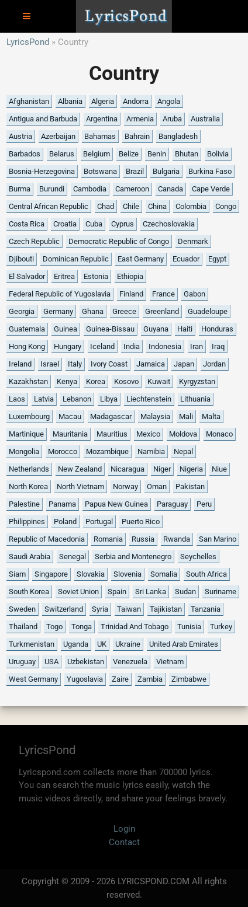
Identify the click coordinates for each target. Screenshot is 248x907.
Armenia (140, 118)
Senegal (72, 556)
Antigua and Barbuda (43, 118)
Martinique (26, 434)
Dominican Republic (76, 258)
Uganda (75, 644)
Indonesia (165, 346)
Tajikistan (166, 609)
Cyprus (122, 223)
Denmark (193, 241)
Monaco (219, 434)
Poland (65, 521)
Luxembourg (29, 416)
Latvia (44, 399)
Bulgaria (166, 171)
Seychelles (198, 556)
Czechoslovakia (169, 223)
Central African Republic (48, 206)
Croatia (65, 223)
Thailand (23, 626)
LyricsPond (27, 42)
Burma (19, 188)
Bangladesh (178, 136)
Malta (211, 416)
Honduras (217, 329)
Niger (162, 469)
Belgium (96, 153)
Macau (69, 416)
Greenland (162, 311)
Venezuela (130, 661)
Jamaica (150, 364)
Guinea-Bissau (110, 329)
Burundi (51, 188)
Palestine (24, 504)
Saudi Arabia (29, 556)
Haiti (184, 329)
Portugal (99, 521)
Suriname (220, 591)
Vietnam (170, 661)
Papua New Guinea (116, 504)
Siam (17, 574)
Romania (108, 539)
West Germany (33, 679)
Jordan (214, 364)
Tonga (81, 626)
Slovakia (91, 574)
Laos (17, 399)
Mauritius (112, 434)
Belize (129, 153)
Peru (204, 504)
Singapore (51, 574)
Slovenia (127, 574)
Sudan (185, 591)
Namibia (151, 451)
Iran (196, 346)
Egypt (217, 258)
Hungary (67, 346)
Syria (100, 609)
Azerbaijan (58, 136)
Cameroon (132, 188)
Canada (170, 188)
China (157, 206)
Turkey (221, 626)
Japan (184, 364)
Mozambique (107, 451)
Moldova (183, 434)
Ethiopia (130, 276)
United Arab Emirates (183, 644)
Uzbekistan (85, 661)
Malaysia (155, 416)
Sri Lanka (150, 591)
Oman (157, 486)
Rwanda (176, 539)
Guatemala (27, 329)
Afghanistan (29, 101)
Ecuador (186, 258)
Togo (54, 626)
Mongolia (24, 451)
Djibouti (21, 258)
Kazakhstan (28, 381)
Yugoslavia (85, 679)
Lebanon (77, 399)
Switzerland (63, 609)
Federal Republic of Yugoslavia (60, 293)
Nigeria (191, 469)
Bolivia (218, 153)
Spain (117, 591)
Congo (225, 206)
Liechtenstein (148, 399)
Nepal (183, 451)
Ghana (93, 311)
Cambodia (89, 188)
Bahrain (137, 136)
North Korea (28, 486)
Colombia (190, 206)
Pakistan (190, 486)
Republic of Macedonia (47, 539)
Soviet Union (78, 591)
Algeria (102, 101)
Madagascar (111, 416)
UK (101, 644)
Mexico (148, 434)
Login (124, 829)
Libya (109, 399)
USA (51, 661)
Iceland (102, 346)
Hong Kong (27, 346)
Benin (156, 153)
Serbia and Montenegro (133, 556)
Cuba (93, 223)
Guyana (155, 329)
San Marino (217, 539)
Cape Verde (211, 188)
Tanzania (206, 609)
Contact (124, 842)
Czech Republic (34, 241)
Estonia (96, 276)
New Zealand (80, 469)
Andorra (136, 101)
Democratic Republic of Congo (118, 241)
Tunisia (189, 626)
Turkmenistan (31, 644)
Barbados (24, 153)
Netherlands (29, 469)
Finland (131, 293)
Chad (105, 206)
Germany (58, 311)
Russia (143, 539)
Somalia (163, 574)
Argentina (102, 118)
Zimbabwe (188, 679)
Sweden (22, 609)
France (163, 293)
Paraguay (172, 504)
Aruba (172, 118)
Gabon (194, 293)
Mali (186, 416)
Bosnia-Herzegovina (42, 171)
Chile (131, 206)
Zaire (120, 679)
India (131, 346)
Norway (125, 486)
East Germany (141, 258)
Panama (62, 504)
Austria (20, 136)
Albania (70, 101)
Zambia (150, 679)
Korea (95, 381)
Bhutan (186, 153)
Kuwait (158, 381)
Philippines (27, 521)
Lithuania (195, 399)
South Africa (206, 574)
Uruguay (22, 661)
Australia (205, 118)
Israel (49, 364)
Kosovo (126, 381)
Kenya (67, 381)
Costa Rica (26, 223)
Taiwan (129, 609)
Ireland (20, 364)
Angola (168, 101)
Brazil (135, 171)
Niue (219, 469)
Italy (75, 364)
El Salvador (27, 276)
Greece (124, 311)
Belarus (61, 153)
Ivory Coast (109, 364)
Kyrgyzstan (197, 381)
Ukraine (127, 644)
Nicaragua (127, 469)
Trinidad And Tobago (134, 626)
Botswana (100, 171)
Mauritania (70, 434)
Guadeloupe (208, 311)
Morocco (62, 451)
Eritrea (64, 276)
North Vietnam (80, 486)
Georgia (22, 311)
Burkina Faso (210, 171)
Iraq (218, 346)
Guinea (65, 329)
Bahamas (100, 136)
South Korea (29, 591)
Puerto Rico (141, 521)
